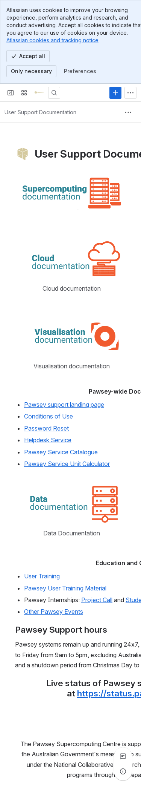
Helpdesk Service (47, 440)
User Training (42, 576)
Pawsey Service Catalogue (61, 451)
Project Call (96, 600)
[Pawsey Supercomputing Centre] (39, 93)
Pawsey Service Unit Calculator (67, 464)
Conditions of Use (48, 416)
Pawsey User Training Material (65, 588)
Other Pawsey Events (53, 611)
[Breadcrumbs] (40, 112)
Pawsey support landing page (64, 404)
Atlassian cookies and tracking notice (52, 40)
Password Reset (46, 428)
